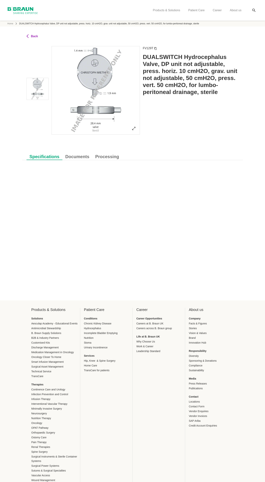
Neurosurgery (39, 413)
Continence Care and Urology (48, 389)
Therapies (37, 384)
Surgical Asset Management (47, 366)
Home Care (90, 365)
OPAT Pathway (39, 427)
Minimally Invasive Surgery (46, 408)
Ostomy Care (38, 437)
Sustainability (196, 370)
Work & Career (144, 346)
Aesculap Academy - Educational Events (54, 323)
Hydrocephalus (92, 328)
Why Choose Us (145, 341)
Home (10, 23)
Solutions (37, 318)
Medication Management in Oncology (52, 352)
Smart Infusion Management (47, 361)
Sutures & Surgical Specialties (48, 470)
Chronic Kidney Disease (97, 323)
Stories (193, 328)
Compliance (195, 365)
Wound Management (43, 480)
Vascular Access (40, 475)
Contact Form (196, 406)
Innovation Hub (197, 342)
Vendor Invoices (198, 416)
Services (89, 355)
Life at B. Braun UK (148, 336)
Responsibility (197, 350)
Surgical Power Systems (45, 465)
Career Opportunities (149, 318)
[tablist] (132, 154)
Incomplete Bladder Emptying (101, 333)
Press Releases (198, 383)
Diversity (194, 355)
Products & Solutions (166, 10)
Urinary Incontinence (95, 347)
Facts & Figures (198, 323)
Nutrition (88, 337)
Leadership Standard (148, 351)
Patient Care (196, 10)
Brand (192, 337)
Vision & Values (198, 333)
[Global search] (254, 10)
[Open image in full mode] (133, 128)
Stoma (87, 342)
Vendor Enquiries (199, 411)
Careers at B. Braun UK (149, 323)
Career (217, 10)
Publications (196, 388)
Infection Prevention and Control (49, 394)
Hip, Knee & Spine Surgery (99, 360)
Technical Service (41, 371)
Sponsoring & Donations (203, 360)
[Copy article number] (155, 48)
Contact (193, 396)
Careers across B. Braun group (154, 328)
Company (195, 318)
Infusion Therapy (40, 399)
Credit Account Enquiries (203, 425)
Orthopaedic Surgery (43, 432)
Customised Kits (40, 342)
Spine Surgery (39, 451)
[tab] (44, 156)
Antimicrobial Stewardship (46, 328)
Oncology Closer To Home (46, 357)
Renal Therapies (40, 447)
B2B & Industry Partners (45, 337)
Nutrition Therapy (41, 418)
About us (235, 10)
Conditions (90, 318)
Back (32, 36)
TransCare (37, 376)
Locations (194, 401)
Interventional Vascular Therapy (49, 403)
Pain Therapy (39, 442)
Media (192, 378)
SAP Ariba (195, 420)
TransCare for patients (96, 370)
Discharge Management (45, 347)
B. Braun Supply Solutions (46, 333)
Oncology (36, 423)
